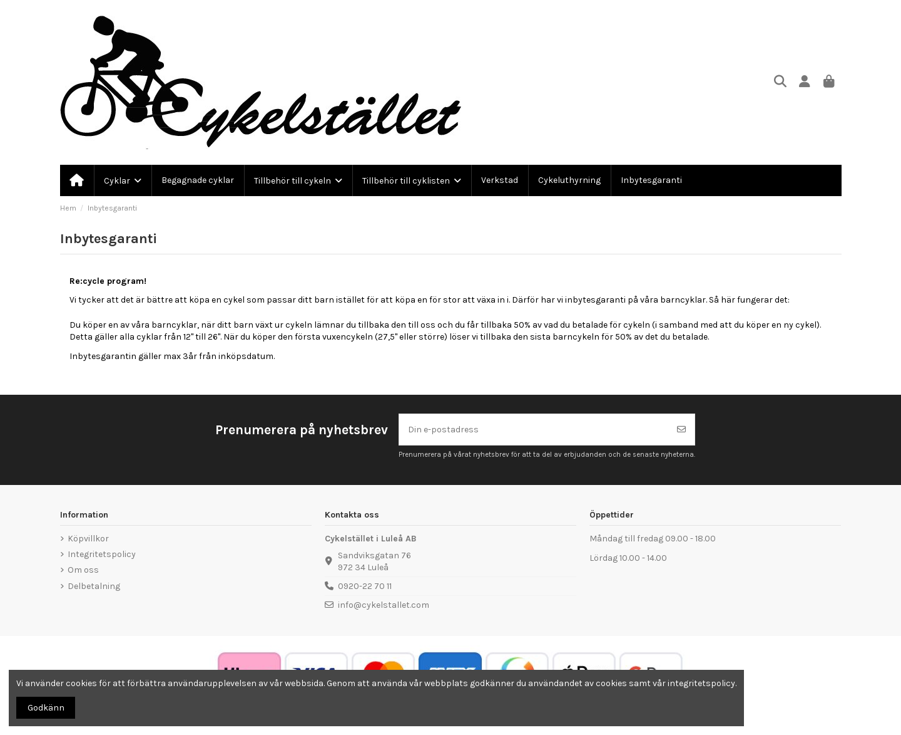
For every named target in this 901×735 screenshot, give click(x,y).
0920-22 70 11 (365, 586)
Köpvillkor (88, 538)
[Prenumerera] (681, 429)
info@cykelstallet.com (383, 605)
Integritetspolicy (102, 554)
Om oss (83, 570)
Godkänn (46, 707)
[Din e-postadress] (534, 429)
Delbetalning (94, 586)
